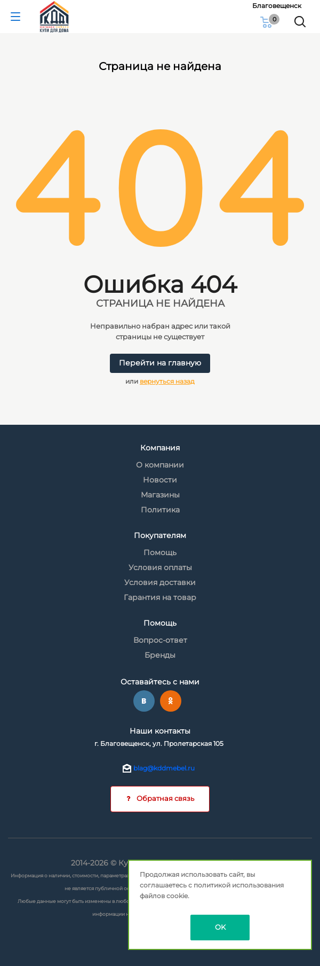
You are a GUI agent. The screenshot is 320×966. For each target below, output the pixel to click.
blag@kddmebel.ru (164, 768)
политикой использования (239, 885)
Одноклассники (170, 701)
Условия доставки (160, 582)
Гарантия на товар (160, 597)
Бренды (160, 655)
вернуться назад (167, 381)
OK (220, 927)
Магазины (160, 495)
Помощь (160, 552)
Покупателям (160, 535)
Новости (160, 480)
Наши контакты (160, 731)
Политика (160, 510)
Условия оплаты (160, 567)
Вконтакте (144, 701)
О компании (160, 465)
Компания (160, 448)
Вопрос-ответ (160, 640)
